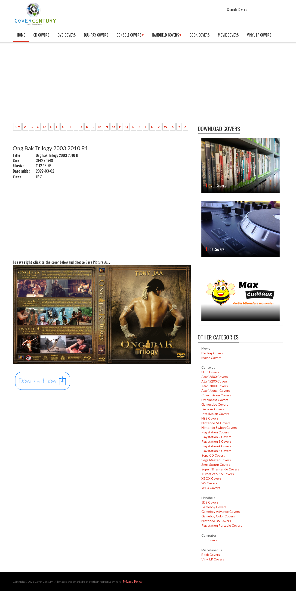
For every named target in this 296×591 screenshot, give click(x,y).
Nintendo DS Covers (216, 521)
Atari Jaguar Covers (215, 390)
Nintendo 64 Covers (216, 423)
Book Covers (200, 35)
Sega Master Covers (216, 460)
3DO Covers (210, 372)
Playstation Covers (215, 432)
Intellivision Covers (215, 414)
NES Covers (210, 418)
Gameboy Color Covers (218, 516)
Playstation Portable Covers (221, 525)
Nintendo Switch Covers (219, 427)
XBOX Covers (211, 478)
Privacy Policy (132, 581)
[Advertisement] (102, 85)
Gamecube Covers (214, 404)
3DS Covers (210, 502)
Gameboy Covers (213, 507)
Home (21, 35)
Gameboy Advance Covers (220, 511)
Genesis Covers (213, 409)
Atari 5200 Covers (214, 381)
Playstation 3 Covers (216, 441)
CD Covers (41, 35)
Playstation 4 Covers (216, 446)
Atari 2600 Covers (214, 377)
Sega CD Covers (213, 455)
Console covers (129, 35)
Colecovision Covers (216, 395)
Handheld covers (165, 35)
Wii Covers (209, 483)
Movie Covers (228, 35)
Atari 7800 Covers (214, 386)
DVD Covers (67, 35)
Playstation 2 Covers (216, 437)
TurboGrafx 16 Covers (217, 474)
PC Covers (209, 540)
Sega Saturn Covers (215, 465)
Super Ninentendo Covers (220, 469)
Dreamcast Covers (214, 400)
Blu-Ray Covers (96, 35)
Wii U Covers (210, 488)
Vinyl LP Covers (259, 35)
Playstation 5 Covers (216, 451)
